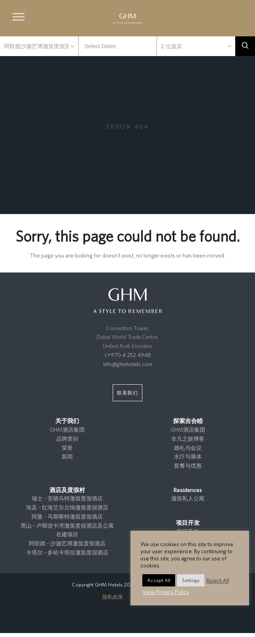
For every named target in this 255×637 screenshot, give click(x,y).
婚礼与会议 (188, 448)
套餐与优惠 (188, 465)
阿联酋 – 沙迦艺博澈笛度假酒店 (67, 543)
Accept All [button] (158, 580)
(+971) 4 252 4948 (128, 355)
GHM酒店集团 (67, 430)
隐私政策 (112, 597)
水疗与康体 (188, 456)
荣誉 (67, 448)
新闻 (67, 456)
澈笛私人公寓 (187, 498)
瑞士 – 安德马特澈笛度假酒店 (67, 498)
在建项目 (67, 534)
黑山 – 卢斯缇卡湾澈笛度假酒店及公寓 (67, 525)
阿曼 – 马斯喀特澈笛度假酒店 (67, 516)
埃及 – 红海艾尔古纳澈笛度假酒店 (67, 507)
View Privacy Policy (165, 591)
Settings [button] (191, 580)
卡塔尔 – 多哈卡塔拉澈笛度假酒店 (67, 552)
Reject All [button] (217, 580)
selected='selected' (39, 46)
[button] (19, 17)
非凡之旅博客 (187, 439)
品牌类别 (67, 439)
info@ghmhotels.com (127, 364)
